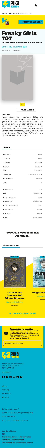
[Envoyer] (39, 343)
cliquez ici (25, 338)
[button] (30, 22)
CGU (3, 434)
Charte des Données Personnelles (16, 437)
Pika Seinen (13, 13)
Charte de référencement (13, 440)
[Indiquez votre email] (19, 343)
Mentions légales (9, 431)
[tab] (6, 147)
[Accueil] (10, 5)
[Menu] (38, 5)
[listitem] (3, 377)
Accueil (4, 13)
